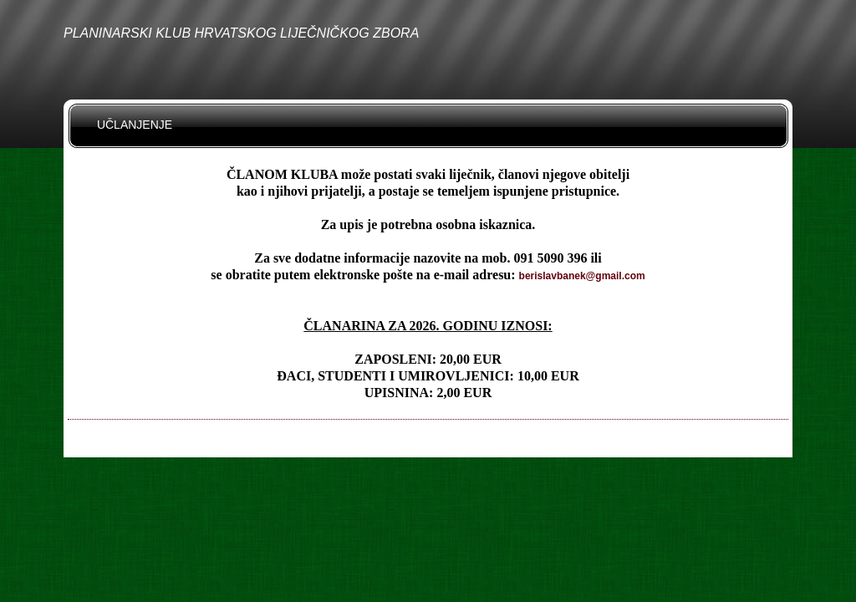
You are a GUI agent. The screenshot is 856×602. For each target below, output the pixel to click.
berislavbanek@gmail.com (582, 276)
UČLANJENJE (134, 124)
